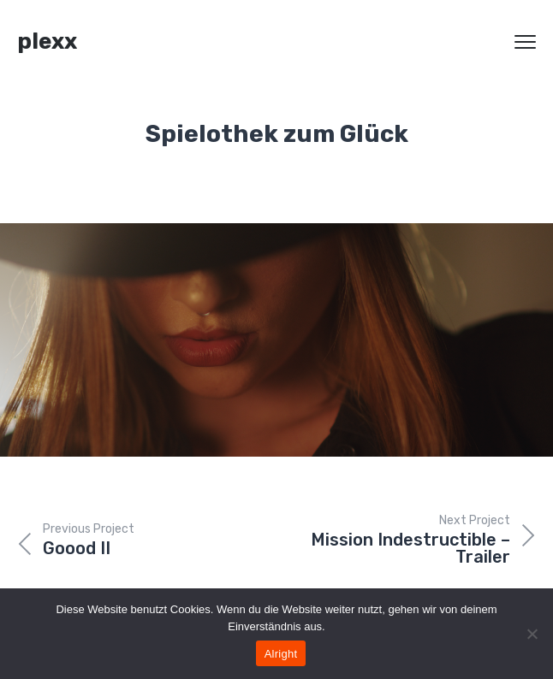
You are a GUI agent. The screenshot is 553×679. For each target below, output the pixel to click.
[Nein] (531, 633)
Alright (281, 653)
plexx (47, 41)
